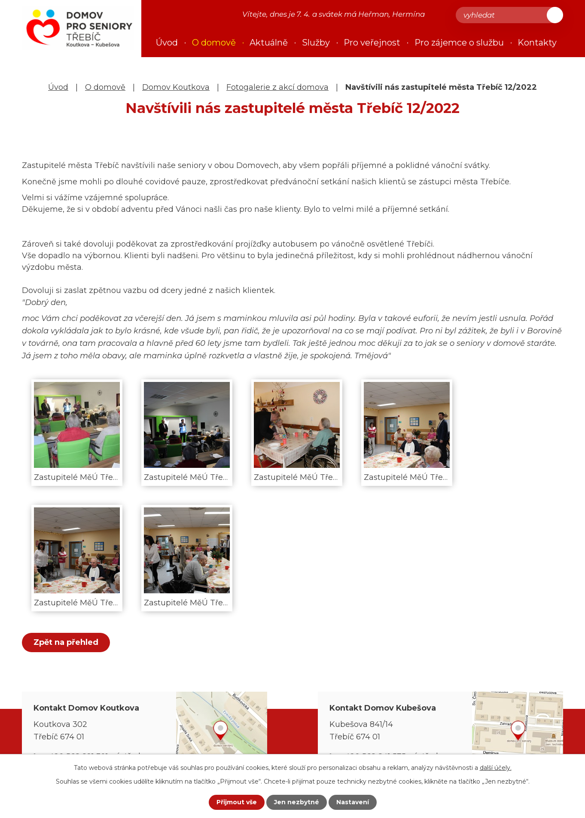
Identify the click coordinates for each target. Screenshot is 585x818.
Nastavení (352, 802)
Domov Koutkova (176, 87)
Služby (316, 42)
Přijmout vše (236, 802)
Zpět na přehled (66, 642)
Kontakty (537, 42)
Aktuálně (269, 42)
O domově (105, 87)
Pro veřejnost (372, 42)
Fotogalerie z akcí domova (277, 87)
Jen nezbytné (296, 802)
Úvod (58, 87)
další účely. (496, 768)
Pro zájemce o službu (459, 42)
